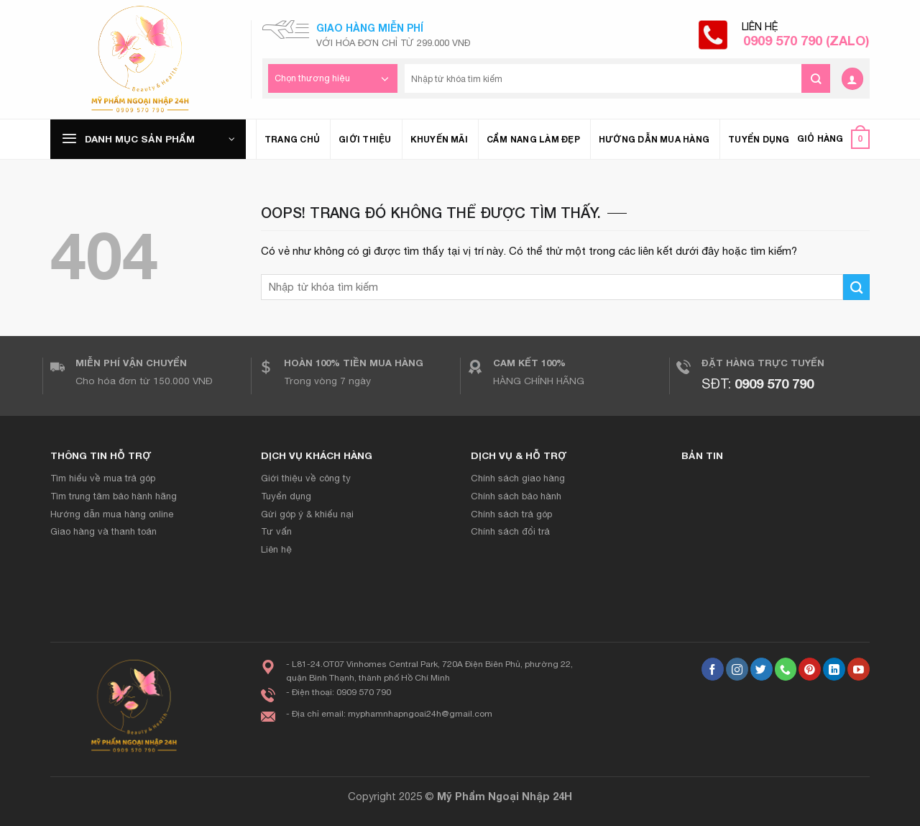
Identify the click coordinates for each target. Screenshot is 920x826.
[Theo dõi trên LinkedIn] (834, 669)
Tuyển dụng (758, 139)
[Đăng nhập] (852, 79)
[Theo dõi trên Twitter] (761, 669)
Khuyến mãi (439, 139)
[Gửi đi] (815, 78)
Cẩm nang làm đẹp (533, 139)
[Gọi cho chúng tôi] (786, 669)
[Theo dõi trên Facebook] (713, 669)
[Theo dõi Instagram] (737, 669)
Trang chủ (292, 139)
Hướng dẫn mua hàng (654, 139)
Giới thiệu (365, 139)
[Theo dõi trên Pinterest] (810, 669)
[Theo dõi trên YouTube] (858, 669)
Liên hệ (806, 34)
